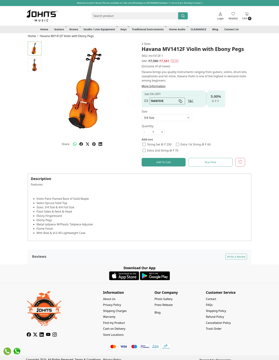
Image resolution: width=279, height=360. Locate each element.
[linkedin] (100, 144)
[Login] (220, 16)
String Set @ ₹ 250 (159, 144)
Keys (124, 29)
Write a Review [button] (236, 256)
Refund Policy (215, 317)
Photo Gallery (163, 299)
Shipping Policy (216, 311)
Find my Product (114, 323)
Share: (66, 144)
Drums (74, 29)
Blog (215, 29)
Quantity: (148, 126)
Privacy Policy (112, 305)
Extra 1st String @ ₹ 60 (196, 144)
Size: (145, 111)
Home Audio (178, 29)
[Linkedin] (41, 335)
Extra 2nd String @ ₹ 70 (162, 150)
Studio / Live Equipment (100, 29)
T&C (190, 101)
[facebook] (81, 144)
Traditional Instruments (149, 29)
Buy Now (210, 162)
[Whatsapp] (75, 144)
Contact (211, 299)
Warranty (109, 317)
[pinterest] (94, 144)
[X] (35, 335)
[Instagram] (54, 335)
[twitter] (87, 144)
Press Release (163, 305)
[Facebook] (29, 335)
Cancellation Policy (218, 323)
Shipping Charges (115, 311)
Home (44, 29)
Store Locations (113, 335)
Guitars (60, 29)
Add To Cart (163, 162)
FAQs (209, 305)
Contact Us (231, 29)
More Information (153, 86)
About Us (109, 299)
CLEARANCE (198, 29)
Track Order (214, 329)
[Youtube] (48, 335)
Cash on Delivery (114, 329)
